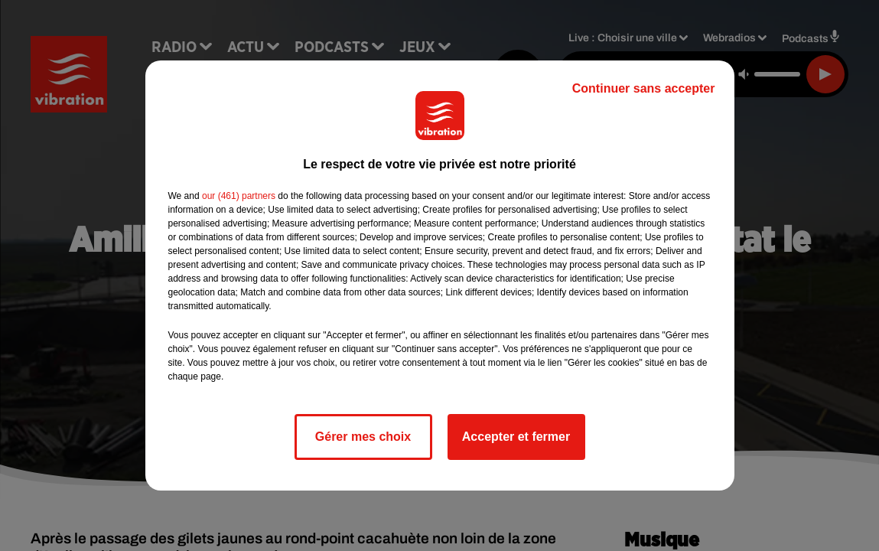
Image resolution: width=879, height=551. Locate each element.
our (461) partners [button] (238, 196)
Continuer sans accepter (643, 88)
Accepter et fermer (516, 436)
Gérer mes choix (363, 436)
